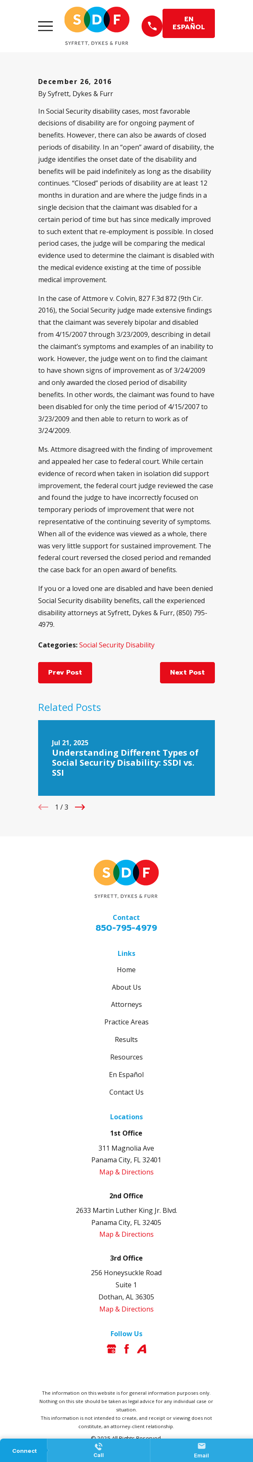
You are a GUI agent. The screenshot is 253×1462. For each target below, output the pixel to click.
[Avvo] (141, 1348)
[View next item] (80, 807)
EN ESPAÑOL (189, 23)
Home (126, 969)
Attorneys (126, 1004)
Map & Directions (126, 1172)
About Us (126, 987)
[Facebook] (126, 1348)
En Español (126, 1074)
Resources (126, 1057)
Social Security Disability (117, 644)
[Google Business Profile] (111, 1348)
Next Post (187, 672)
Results (126, 1039)
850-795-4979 (126, 928)
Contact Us (126, 1092)
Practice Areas (126, 1021)
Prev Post (65, 672)
